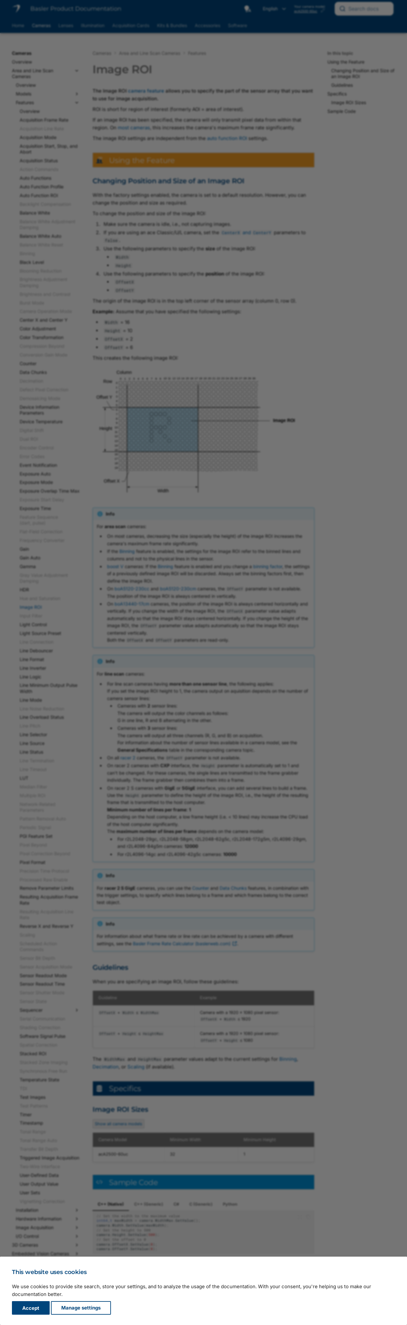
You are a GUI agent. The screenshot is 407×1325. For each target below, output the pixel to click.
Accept (30, 1308)
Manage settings (81, 1308)
